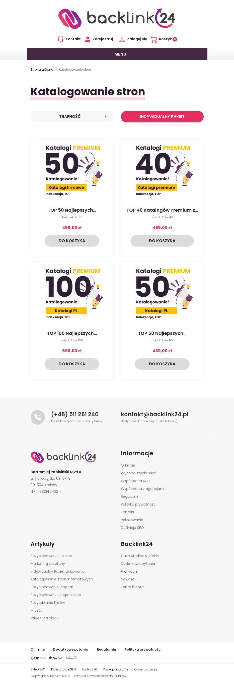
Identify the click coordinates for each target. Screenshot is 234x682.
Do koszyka (72, 241)
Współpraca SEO (135, 480)
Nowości (128, 579)
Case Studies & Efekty (140, 555)
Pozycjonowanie (115, 669)
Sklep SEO (38, 669)
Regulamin (130, 496)
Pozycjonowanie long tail (52, 586)
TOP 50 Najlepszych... (72, 210)
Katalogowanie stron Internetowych (62, 579)
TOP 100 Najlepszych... (72, 333)
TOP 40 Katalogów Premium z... (162, 210)
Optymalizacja (145, 669)
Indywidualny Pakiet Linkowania (58, 571)
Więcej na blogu (45, 618)
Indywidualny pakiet (162, 116)
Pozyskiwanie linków (48, 602)
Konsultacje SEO (63, 669)
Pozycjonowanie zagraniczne (56, 594)
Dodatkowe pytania (138, 563)
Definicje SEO (132, 527)
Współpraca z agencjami (143, 488)
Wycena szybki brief (138, 473)
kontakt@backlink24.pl (155, 414)
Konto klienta (132, 586)
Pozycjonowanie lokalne (51, 555)
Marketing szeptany (48, 563)
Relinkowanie (132, 519)
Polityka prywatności (139, 504)
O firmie (128, 465)
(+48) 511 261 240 (75, 414)
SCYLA (75, 471)
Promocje (129, 571)
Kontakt (127, 512)
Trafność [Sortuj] (83, 116)
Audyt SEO (89, 669)
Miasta (36, 610)
